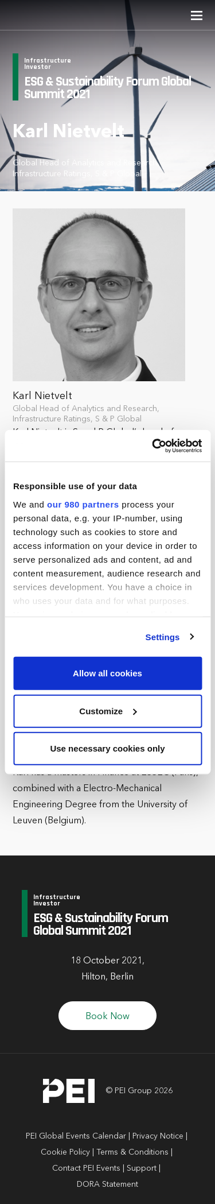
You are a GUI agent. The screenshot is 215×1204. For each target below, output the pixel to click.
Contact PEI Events (86, 1168)
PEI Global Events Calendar (76, 1136)
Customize (107, 710)
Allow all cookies (107, 673)
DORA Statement (107, 1184)
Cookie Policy (65, 1152)
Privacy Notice (157, 1136)
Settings (163, 636)
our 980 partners (83, 504)
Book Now (107, 1016)
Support (142, 1168)
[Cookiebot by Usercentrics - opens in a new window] (153, 445)
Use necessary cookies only (107, 748)
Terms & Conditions (132, 1152)
